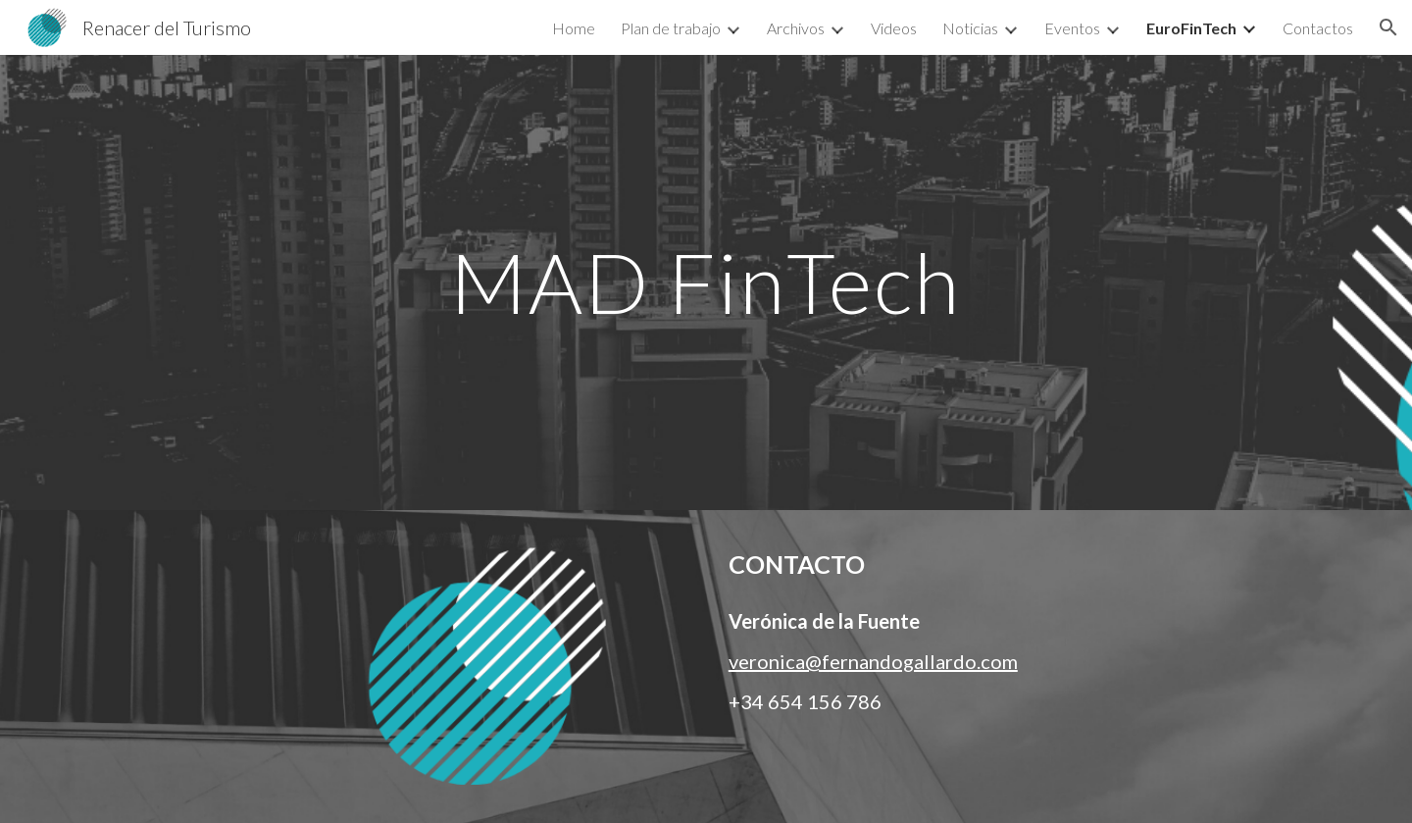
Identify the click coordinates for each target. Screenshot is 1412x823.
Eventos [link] (1072, 28)
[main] (706, 282)
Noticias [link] (970, 28)
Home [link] (573, 28)
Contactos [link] (1318, 28)
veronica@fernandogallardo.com (873, 661)
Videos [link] (894, 28)
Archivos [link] (796, 28)
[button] (1388, 27)
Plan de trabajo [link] (671, 28)
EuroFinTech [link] (1191, 28)
